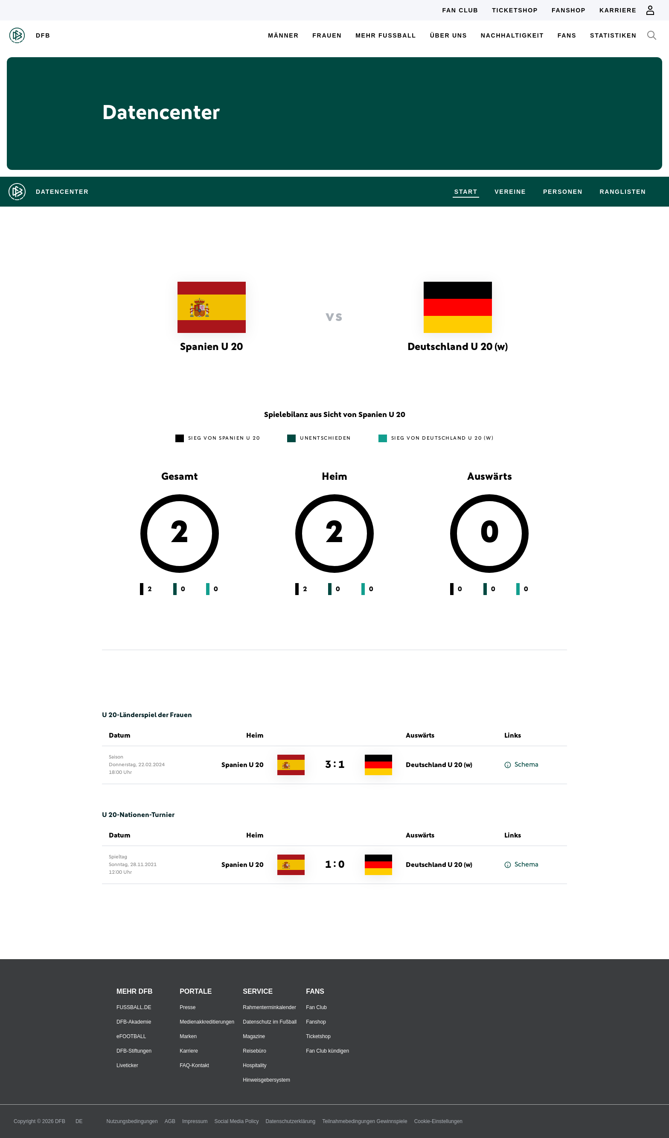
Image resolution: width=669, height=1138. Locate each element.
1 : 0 (334, 865)
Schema (521, 764)
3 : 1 (334, 765)
